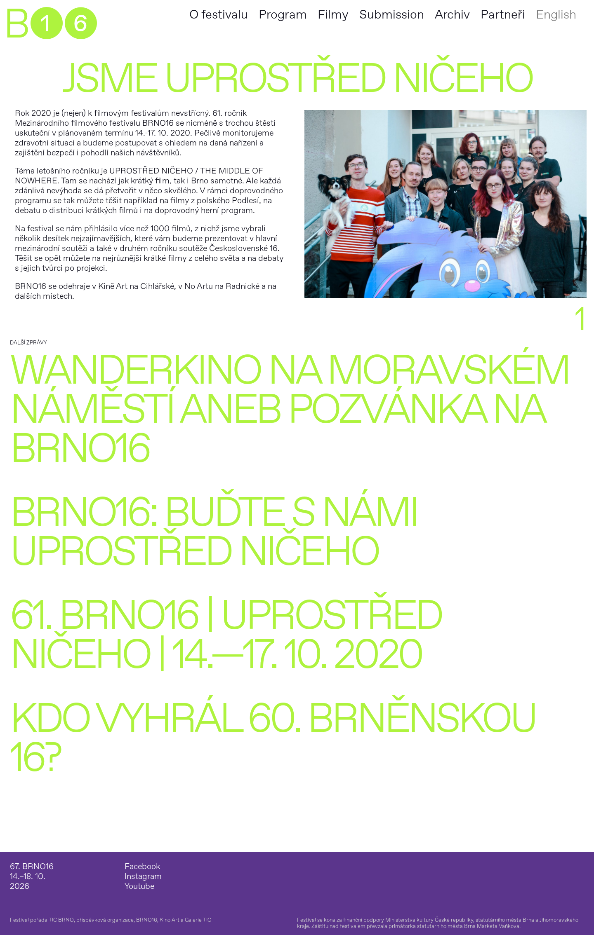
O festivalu (218, 14)
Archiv (452, 14)
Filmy (333, 14)
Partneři (503, 14)
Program (283, 14)
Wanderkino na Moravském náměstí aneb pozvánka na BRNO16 (289, 410)
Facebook (142, 867)
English (556, 14)
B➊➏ (50, 24)
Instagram (143, 876)
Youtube (139, 886)
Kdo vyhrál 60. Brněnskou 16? (272, 738)
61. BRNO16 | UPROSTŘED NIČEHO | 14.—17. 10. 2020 (225, 635)
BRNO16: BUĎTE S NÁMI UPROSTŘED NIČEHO (213, 532)
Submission (391, 14)
